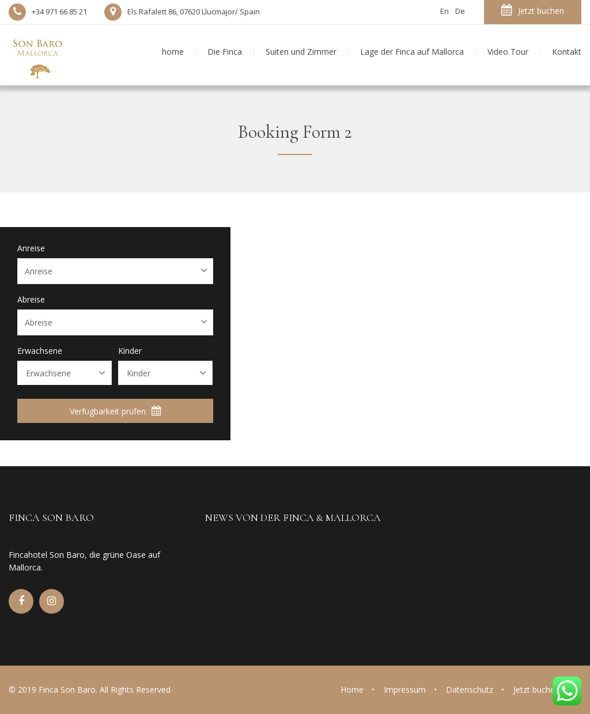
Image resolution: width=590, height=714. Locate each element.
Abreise (31, 300)
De (460, 11)
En (444, 11)
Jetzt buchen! (537, 689)
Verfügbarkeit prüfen (115, 411)
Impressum (405, 689)
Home (352, 689)
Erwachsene (39, 351)
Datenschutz (469, 689)
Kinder (130, 351)
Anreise (31, 248)
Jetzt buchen (532, 10)
